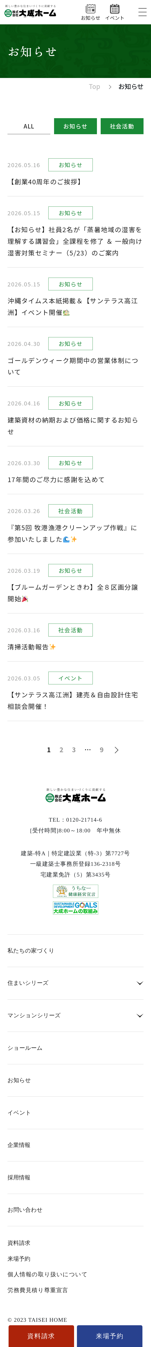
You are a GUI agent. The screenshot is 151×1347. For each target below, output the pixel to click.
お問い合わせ (25, 1210)
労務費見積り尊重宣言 (37, 1290)
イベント (19, 1113)
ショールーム (25, 1048)
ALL (29, 126)
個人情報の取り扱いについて (47, 1274)
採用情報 (18, 1177)
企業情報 (18, 1145)
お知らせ (75, 126)
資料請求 (18, 1243)
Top (94, 86)
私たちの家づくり (31, 950)
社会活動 (122, 126)
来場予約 (18, 1259)
